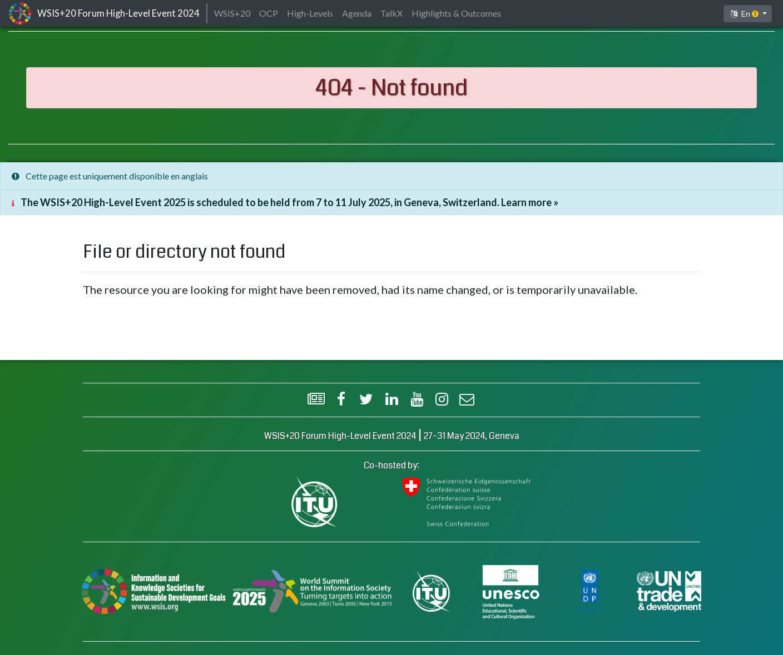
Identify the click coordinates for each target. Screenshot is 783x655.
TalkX (391, 13)
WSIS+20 (232, 13)
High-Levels (310, 13)
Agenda (356, 13)
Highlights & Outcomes (456, 13)
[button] (747, 13)
